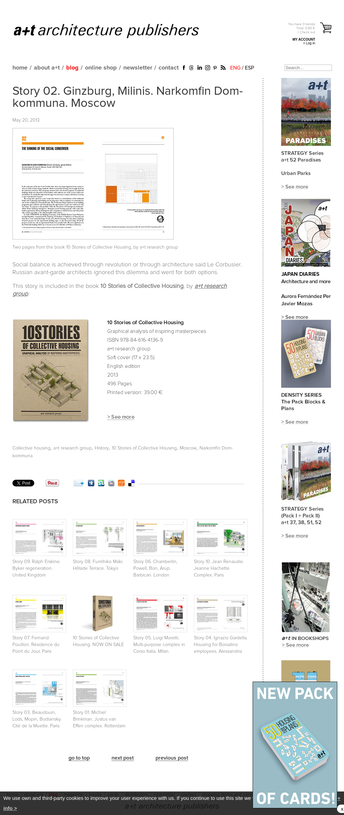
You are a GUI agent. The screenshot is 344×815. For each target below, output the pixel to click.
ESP (249, 68)
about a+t (47, 68)
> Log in (309, 43)
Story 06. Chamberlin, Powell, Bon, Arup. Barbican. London (155, 568)
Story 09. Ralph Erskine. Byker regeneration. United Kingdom (36, 568)
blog (72, 68)
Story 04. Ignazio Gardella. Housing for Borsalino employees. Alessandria (221, 645)
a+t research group (72, 448)
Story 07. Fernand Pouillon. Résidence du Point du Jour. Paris (35, 645)
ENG (235, 68)
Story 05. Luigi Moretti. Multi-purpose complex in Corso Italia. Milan (159, 645)
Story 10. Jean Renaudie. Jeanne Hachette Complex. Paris (219, 568)
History (102, 448)
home (20, 68)
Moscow (188, 448)
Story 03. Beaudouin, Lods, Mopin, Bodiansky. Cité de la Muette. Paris (36, 719)
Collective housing (31, 448)
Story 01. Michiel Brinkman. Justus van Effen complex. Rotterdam (99, 719)
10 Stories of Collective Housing (144, 448)
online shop (101, 68)
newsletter (137, 68)
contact (169, 68)
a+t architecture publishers (114, 30)
